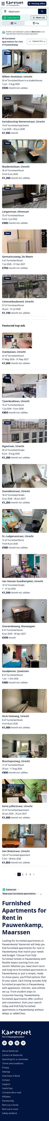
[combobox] (19, 12)
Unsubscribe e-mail (11, 1092)
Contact (6, 1080)
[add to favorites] (43, 53)
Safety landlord (9, 1113)
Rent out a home (10, 1104)
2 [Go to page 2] (22, 874)
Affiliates (6, 1096)
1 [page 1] (19, 874)
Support (6, 1084)
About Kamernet (10, 1051)
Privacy (5, 1067)
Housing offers (36, 3)
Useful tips (7, 1088)
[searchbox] (22, 11)
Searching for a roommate (15, 1059)
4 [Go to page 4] (30, 874)
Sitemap (6, 1071)
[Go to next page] (33, 874)
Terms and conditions (12, 1063)
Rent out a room (10, 1109)
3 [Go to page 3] (26, 874)
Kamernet (9, 889)
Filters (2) (39, 17)
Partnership (8, 1100)
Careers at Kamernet (12, 1055)
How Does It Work (11, 1075)
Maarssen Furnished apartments (19, 893)
